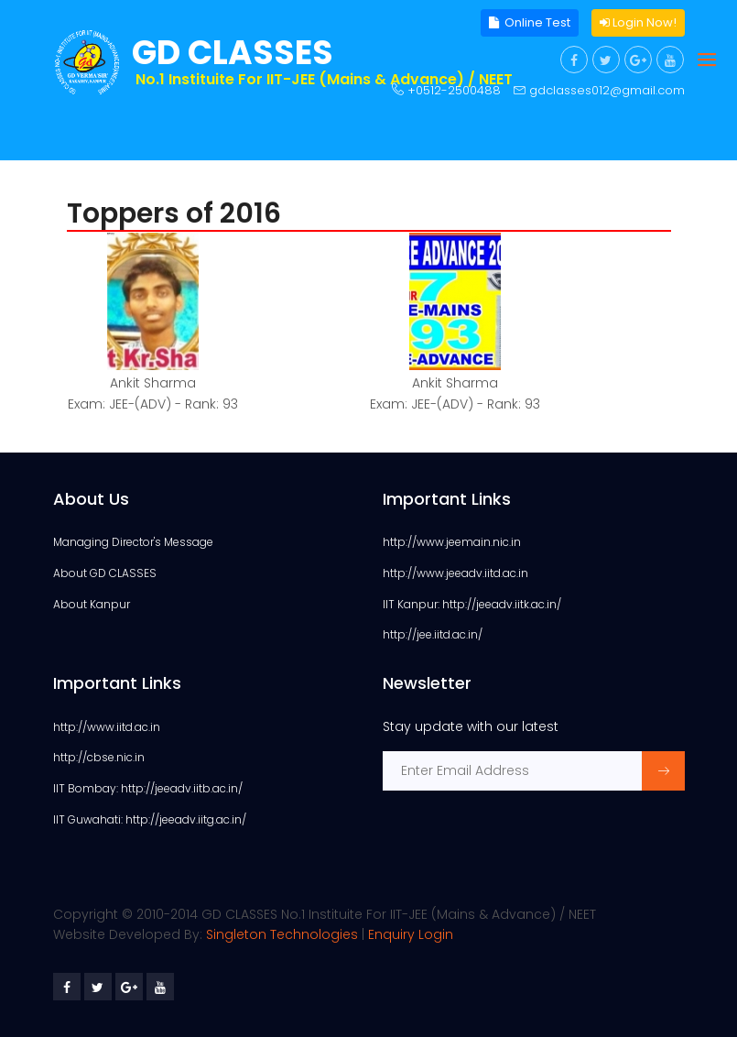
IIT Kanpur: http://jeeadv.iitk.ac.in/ (472, 604)
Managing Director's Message (133, 542)
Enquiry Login (410, 934)
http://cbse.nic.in (99, 757)
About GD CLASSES (105, 573)
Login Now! (638, 23)
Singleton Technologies (282, 934)
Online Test (529, 23)
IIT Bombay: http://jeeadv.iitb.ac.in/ (148, 788)
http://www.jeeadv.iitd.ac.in (455, 573)
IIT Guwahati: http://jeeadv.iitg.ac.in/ (149, 819)
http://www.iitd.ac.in (106, 727)
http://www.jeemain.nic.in (452, 542)
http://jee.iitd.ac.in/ (432, 634)
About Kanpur (91, 604)
